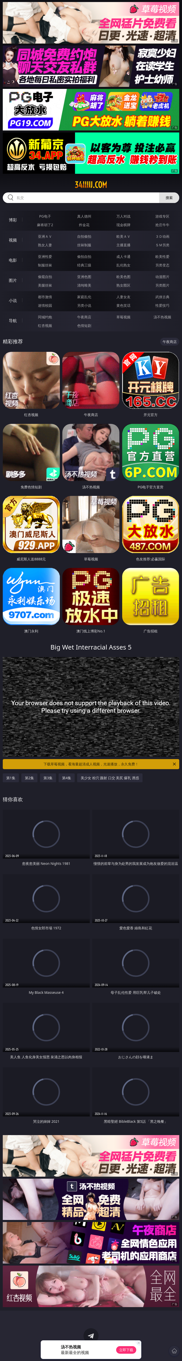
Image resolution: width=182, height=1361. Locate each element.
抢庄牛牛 (162, 224)
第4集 (66, 777)
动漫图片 (162, 276)
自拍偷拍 (84, 236)
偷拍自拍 (84, 256)
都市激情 (45, 296)
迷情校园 (45, 305)
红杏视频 (45, 325)
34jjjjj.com (91, 185)
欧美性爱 (162, 256)
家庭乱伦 (84, 296)
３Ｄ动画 (162, 236)
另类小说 (84, 305)
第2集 (29, 777)
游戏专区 (162, 216)
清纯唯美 (84, 285)
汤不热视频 (162, 317)
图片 (13, 280)
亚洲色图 (84, 276)
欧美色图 (123, 276)
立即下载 (126, 1349)
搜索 (169, 197)
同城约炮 (45, 317)
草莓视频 (123, 317)
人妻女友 (123, 296)
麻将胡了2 (45, 224)
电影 (13, 260)
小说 (13, 300)
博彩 (13, 220)
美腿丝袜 (45, 285)
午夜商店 (84, 317)
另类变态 (162, 265)
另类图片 (162, 285)
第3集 (48, 777)
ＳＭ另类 (162, 245)
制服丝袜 (45, 265)
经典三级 (84, 265)
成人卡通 (123, 256)
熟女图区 (123, 285)
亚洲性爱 (45, 256)
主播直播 (123, 245)
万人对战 (123, 216)
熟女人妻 (45, 245)
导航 (13, 320)
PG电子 (45, 216)
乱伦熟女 (123, 265)
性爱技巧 (162, 305)
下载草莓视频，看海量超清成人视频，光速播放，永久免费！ (110, 764)
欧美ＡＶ (123, 236)
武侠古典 (162, 296)
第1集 (10, 777)
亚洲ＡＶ (45, 236)
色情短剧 (84, 325)
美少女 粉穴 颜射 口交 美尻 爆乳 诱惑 (110, 777)
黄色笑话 (123, 305)
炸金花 (84, 224)
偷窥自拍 (45, 276)
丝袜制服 (84, 245)
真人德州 (84, 216)
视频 (13, 240)
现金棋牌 (123, 224)
